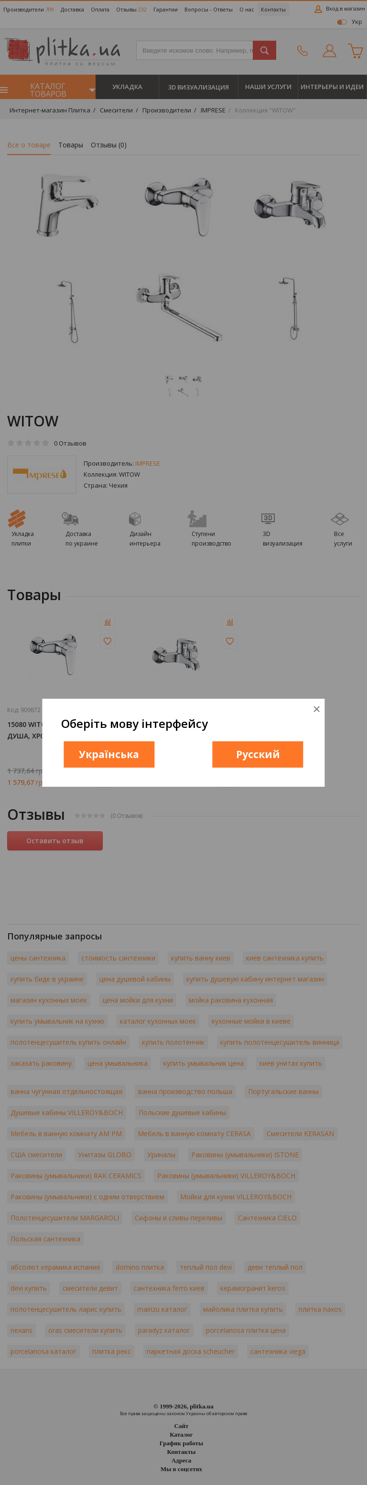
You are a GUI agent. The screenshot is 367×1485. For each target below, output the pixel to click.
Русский (258, 754)
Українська (109, 754)
